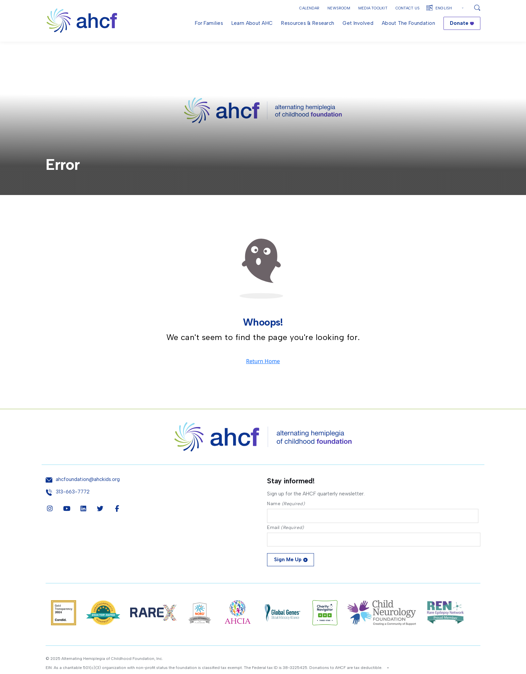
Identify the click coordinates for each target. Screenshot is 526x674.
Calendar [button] (309, 8)
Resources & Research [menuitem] (307, 23)
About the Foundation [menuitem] (408, 23)
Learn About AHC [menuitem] (252, 23)
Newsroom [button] (338, 8)
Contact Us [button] (408, 8)
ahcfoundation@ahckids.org (88, 495)
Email (285, 543)
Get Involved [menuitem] (358, 23)
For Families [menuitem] (209, 23)
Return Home (263, 377)
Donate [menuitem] (459, 23)
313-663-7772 (73, 507)
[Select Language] (450, 8)
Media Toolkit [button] (372, 8)
